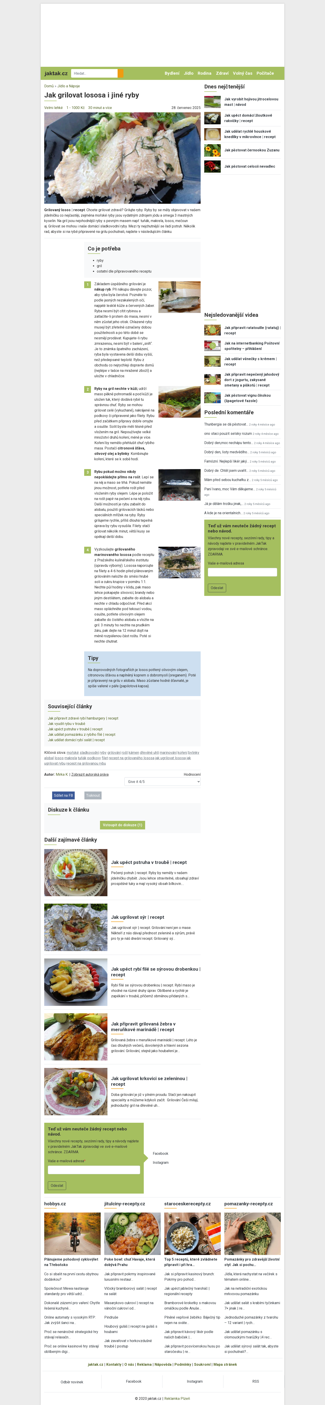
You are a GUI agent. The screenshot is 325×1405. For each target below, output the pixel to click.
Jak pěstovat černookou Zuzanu (251, 150)
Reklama (144, 1364)
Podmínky (182, 1364)
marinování (168, 752)
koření (182, 752)
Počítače (265, 73)
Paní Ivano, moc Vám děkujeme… (229, 489)
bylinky (193, 752)
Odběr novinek (72, 1382)
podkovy (94, 758)
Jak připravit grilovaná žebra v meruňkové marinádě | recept (143, 1026)
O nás (129, 1364)
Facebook (160, 1153)
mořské (73, 752)
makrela (71, 758)
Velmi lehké (53, 108)
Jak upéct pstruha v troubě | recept (75, 729)
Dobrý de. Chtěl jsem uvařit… (226, 470)
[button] (122, 158)
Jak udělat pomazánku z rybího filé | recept (81, 734)
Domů (49, 86)
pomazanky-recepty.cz (248, 1203)
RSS (255, 1381)
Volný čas (242, 73)
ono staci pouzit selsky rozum (228, 433)
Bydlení (172, 73)
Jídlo (188, 73)
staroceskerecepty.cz (187, 1203)
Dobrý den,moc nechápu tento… (228, 443)
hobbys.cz (55, 1203)
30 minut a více (100, 108)
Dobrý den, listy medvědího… (226, 452)
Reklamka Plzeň (177, 1398)
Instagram (161, 1162)
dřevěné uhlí (149, 752)
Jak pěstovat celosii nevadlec (249, 166)
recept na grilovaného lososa (131, 758)
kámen (134, 752)
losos (59, 758)
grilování (114, 752)
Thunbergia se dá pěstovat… (226, 424)
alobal (49, 758)
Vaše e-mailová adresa (66, 1161)
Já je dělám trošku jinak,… (224, 504)
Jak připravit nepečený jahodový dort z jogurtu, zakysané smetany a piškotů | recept (251, 379)
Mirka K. (62, 774)
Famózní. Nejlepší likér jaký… (226, 461)
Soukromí (202, 1364)
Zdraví (222, 73)
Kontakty (113, 1364)
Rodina (204, 73)
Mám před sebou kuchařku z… (227, 480)
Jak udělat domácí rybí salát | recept (76, 740)
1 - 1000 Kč (75, 108)
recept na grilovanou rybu (86, 763)
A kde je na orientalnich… (223, 513)
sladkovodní (89, 752)
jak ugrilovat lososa (170, 758)
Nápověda (163, 1364)
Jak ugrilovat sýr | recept (137, 917)
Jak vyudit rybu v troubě (66, 724)
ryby (103, 752)
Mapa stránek (225, 1364)
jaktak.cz (95, 1364)
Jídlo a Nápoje (68, 86)
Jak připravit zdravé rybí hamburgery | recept (83, 718)
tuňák (82, 758)
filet (105, 758)
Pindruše (111, 1317)
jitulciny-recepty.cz (124, 1203)
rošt (125, 752)
